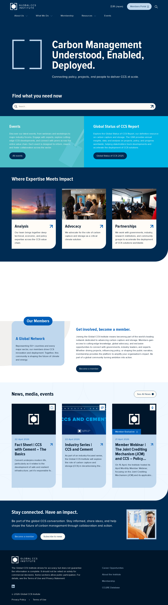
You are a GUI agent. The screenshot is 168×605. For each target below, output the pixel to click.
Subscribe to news (53, 536)
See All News (145, 394)
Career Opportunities (112, 568)
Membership (67, 15)
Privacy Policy (19, 599)
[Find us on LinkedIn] (13, 586)
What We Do (44, 15)
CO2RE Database (111, 587)
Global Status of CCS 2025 (110, 155)
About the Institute (111, 574)
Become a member (88, 368)
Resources (89, 15)
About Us (21, 15)
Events (107, 15)
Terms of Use (39, 599)
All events (17, 155)
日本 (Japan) (116, 6)
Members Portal (139, 6)
